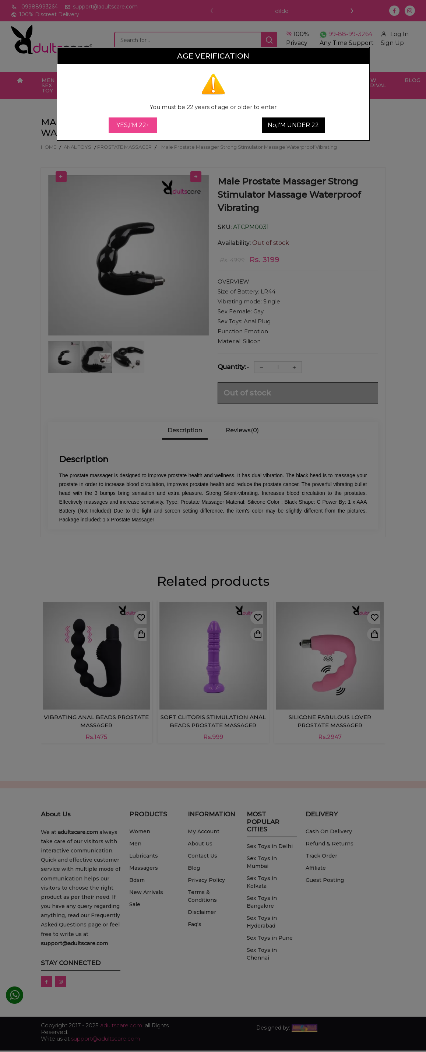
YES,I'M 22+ (132, 125)
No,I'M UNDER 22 (293, 125)
